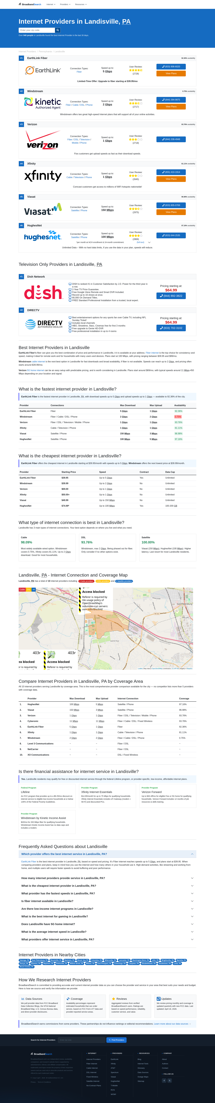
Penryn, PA (24, 963)
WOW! (113, 1094)
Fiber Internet (91, 1064)
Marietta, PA (181, 960)
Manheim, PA (69, 960)
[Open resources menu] (81, 4)
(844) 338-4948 (171, 139)
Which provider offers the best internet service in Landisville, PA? (64, 854)
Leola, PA (177, 963)
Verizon (24, 422)
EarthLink (114, 1059)
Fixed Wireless (92, 1077)
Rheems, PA (36, 963)
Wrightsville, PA (168, 960)
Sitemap (141, 1081)
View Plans (171, 73)
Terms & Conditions (44, 1082)
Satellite (75, 210)
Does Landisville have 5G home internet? (48, 924)
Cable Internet (92, 1068)
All (34, 589)
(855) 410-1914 (171, 172)
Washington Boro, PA (140, 960)
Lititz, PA (155, 960)
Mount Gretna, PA (26, 967)
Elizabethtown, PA (149, 963)
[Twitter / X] (169, 1080)
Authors (165, 1064)
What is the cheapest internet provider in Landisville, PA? (58, 885)
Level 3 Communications (40, 743)
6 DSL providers (103, 581)
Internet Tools (143, 1064)
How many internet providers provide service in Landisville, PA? (63, 878)
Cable (75, 105)
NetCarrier (33, 749)
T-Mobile (114, 1086)
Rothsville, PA (61, 963)
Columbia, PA (96, 960)
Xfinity (23, 428)
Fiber (79, 72)
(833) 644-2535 (171, 235)
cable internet (38, 361)
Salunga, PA (24, 960)
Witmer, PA (90, 963)
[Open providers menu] (65, 4)
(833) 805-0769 (171, 205)
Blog (139, 1059)
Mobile (75, 143)
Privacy (33, 1082)
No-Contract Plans (93, 1086)
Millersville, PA (110, 960)
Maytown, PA (48, 963)
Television (85, 139)
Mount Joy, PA (83, 960)
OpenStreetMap (157, 668)
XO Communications (38, 755)
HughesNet (25, 439)
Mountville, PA (56, 960)
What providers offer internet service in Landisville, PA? (57, 939)
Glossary (141, 1068)
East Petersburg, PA (40, 960)
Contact (165, 1068)
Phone (89, 105)
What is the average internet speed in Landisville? (54, 931)
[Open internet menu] (51, 4)
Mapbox (189, 668)
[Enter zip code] (81, 1040)
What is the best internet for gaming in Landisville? (54, 916)
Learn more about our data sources (171, 1024)
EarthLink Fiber (28, 411)
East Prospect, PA (104, 963)
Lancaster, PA (124, 960)
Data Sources (143, 1072)
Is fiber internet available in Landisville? (47, 901)
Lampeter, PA (133, 963)
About (164, 1059)
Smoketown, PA (165, 963)
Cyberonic (33, 721)
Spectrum (114, 1072)
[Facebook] (164, 1080)
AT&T (113, 1068)
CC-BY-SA (175, 668)
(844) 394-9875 (171, 100)
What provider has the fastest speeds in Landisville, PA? (58, 893)
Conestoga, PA (120, 963)
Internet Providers (93, 1059)
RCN (113, 1090)
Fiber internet (152, 353)
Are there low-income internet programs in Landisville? (57, 908)
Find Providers (116, 1040)
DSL (82, 105)
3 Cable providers (86, 581)
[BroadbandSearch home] (30, 4)
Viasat (23, 433)
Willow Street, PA (76, 963)
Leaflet (140, 668)
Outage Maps (143, 1077)
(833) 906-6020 (171, 66)
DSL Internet (91, 1072)
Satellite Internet (92, 1081)
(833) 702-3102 (171, 327)
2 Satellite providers (124, 581)
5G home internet (35, 370)
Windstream (26, 417)
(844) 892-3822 (171, 295)
